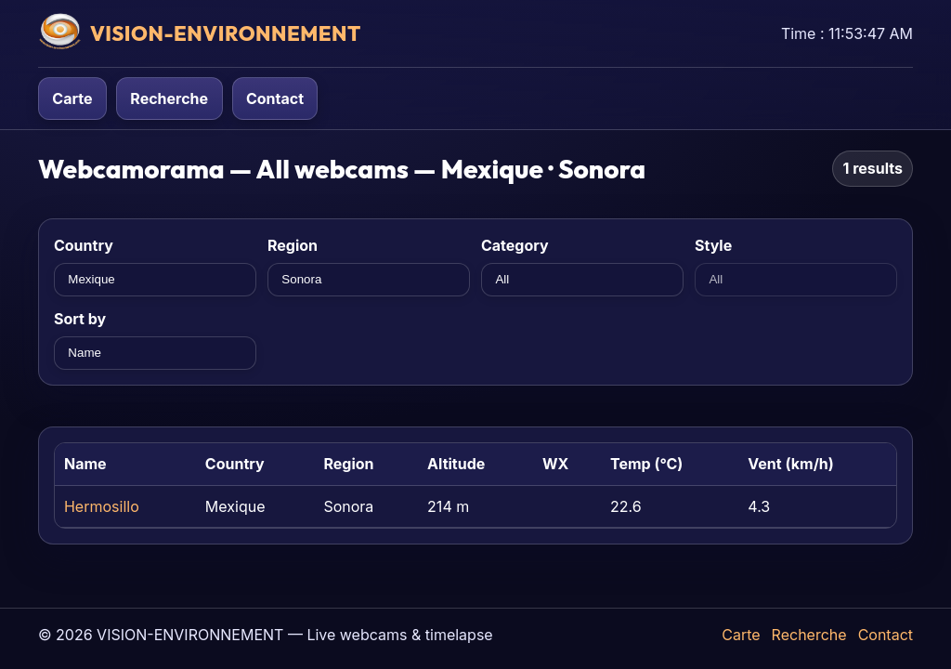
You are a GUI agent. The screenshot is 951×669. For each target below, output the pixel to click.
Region (292, 245)
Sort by (80, 318)
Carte (72, 98)
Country (83, 245)
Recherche (169, 98)
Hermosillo (101, 506)
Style (713, 245)
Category (515, 245)
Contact (275, 98)
